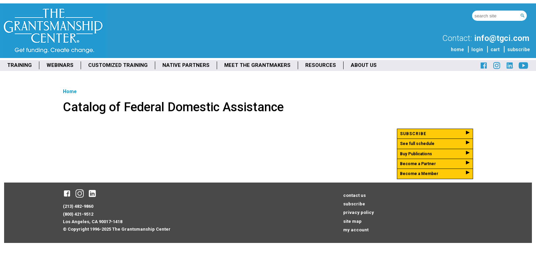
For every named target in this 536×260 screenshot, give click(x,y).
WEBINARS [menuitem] (59, 65)
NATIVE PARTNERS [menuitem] (186, 65)
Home (70, 91)
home (457, 49)
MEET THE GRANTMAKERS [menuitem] (257, 65)
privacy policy (358, 212)
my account (355, 229)
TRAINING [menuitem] (19, 65)
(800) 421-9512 (78, 214)
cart (495, 49)
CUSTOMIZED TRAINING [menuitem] (118, 65)
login (477, 49)
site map (352, 221)
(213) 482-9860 (78, 206)
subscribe (518, 49)
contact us (354, 195)
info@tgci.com (501, 38)
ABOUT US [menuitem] (364, 65)
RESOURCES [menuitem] (320, 65)
